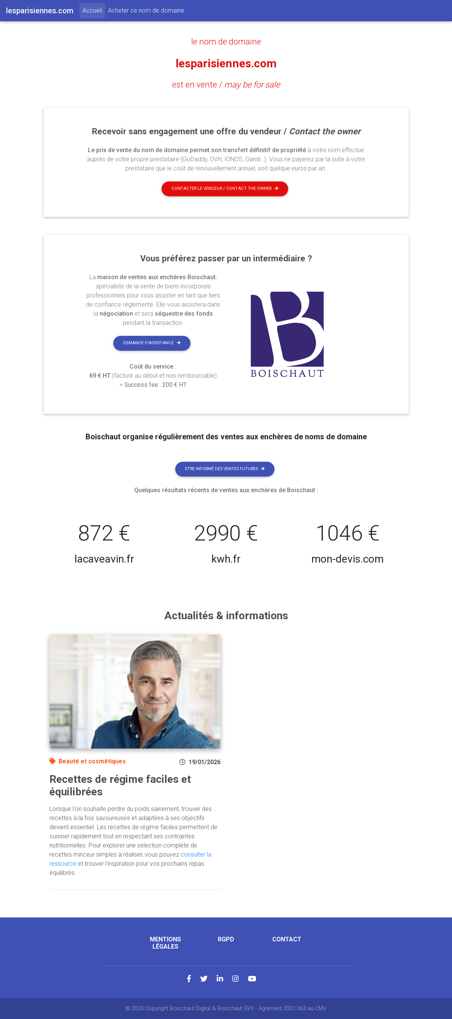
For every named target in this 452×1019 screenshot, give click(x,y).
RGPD (226, 939)
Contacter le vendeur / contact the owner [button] (224, 188)
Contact (286, 939)
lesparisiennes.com (226, 63)
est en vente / (226, 84)
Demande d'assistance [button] (152, 342)
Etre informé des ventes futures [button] (225, 468)
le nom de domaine (226, 41)
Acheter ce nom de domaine (146, 10)
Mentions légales (165, 943)
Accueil (93, 10)
